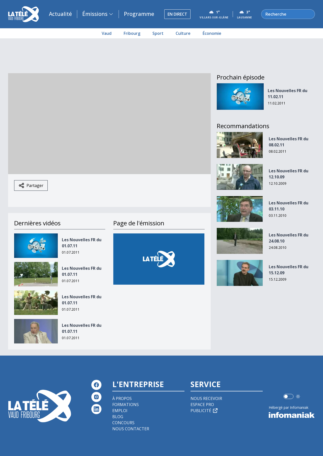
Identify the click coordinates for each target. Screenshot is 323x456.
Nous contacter (130, 429)
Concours (123, 422)
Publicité (204, 411)
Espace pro (202, 404)
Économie (212, 33)
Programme (139, 13)
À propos (122, 398)
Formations (125, 404)
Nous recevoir (206, 398)
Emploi (119, 410)
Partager (30, 185)
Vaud (107, 33)
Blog (117, 416)
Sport (158, 33)
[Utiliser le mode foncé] (298, 396)
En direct (177, 14)
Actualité (60, 13)
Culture (183, 33)
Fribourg (132, 33)
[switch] (288, 396)
